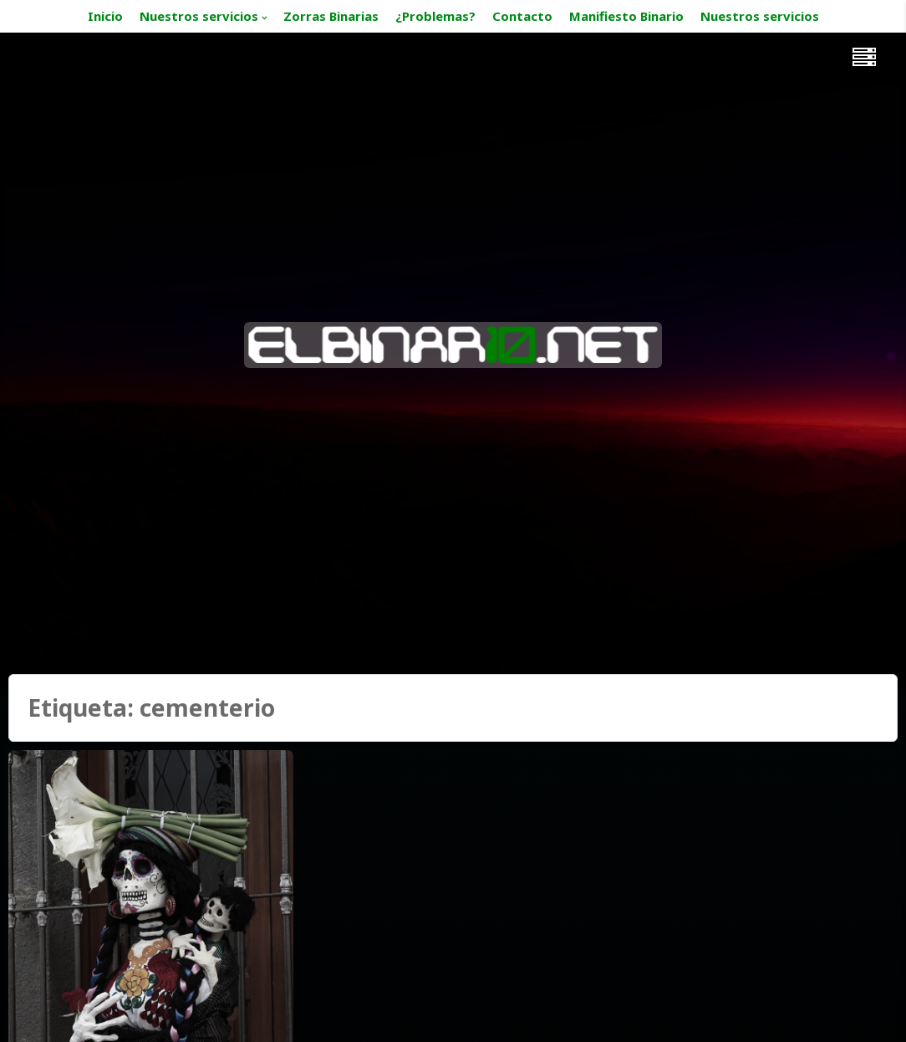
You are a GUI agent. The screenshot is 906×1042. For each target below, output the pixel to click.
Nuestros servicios (199, 16)
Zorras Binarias (331, 16)
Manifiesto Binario (626, 16)
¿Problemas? (435, 16)
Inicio (105, 16)
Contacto (522, 16)
